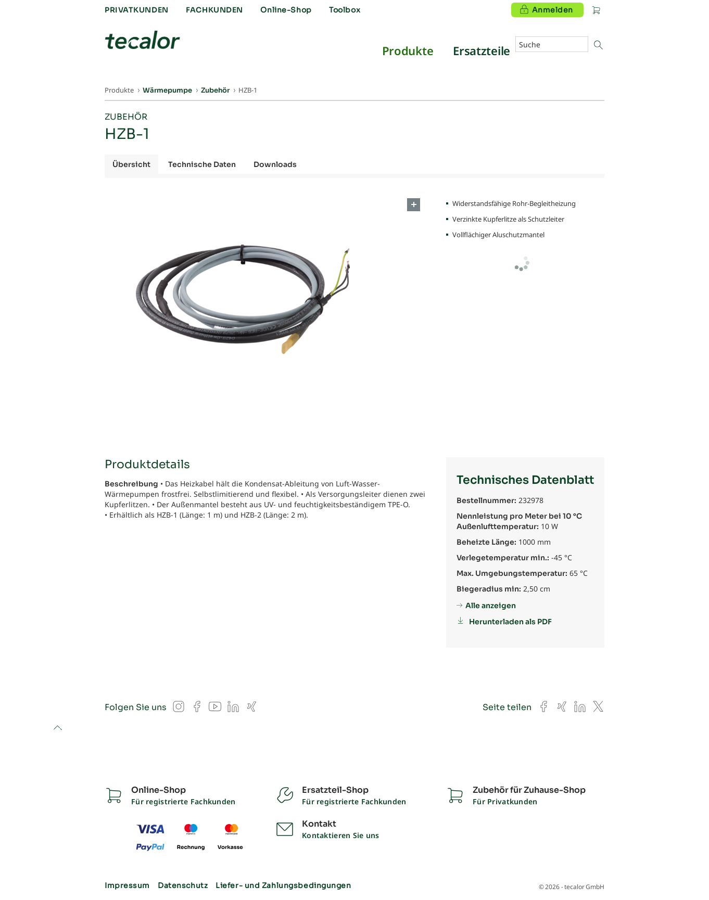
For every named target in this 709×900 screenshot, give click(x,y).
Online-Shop (285, 10)
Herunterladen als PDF (510, 621)
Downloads (275, 164)
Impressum (127, 885)
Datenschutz (183, 885)
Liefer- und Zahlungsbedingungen (283, 885)
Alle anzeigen (490, 605)
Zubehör (126, 116)
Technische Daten (202, 164)
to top (57, 729)
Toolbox (344, 10)
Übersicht (131, 164)
